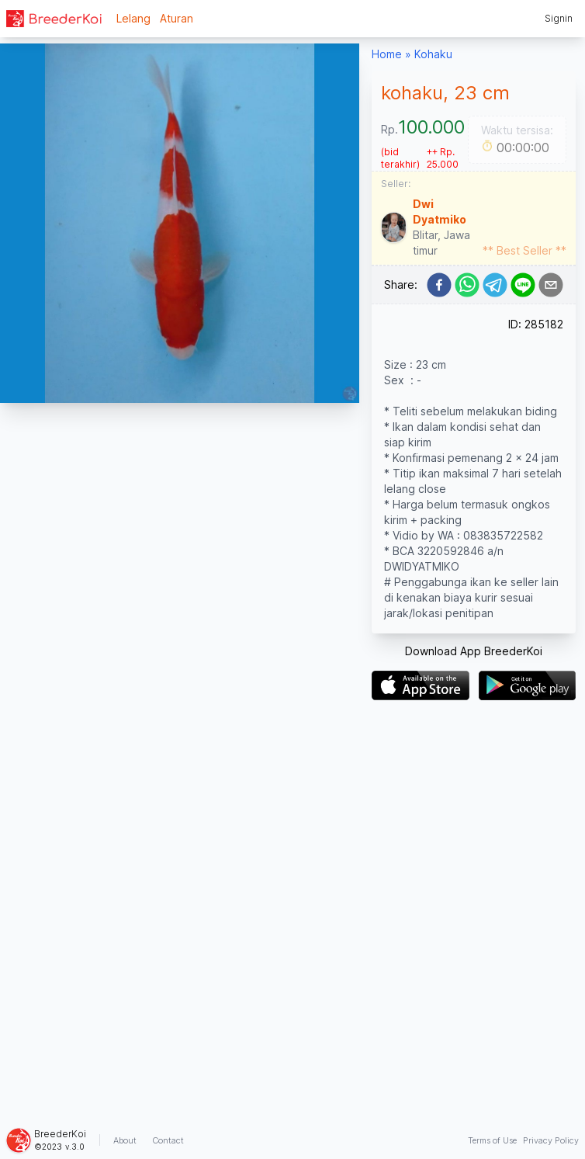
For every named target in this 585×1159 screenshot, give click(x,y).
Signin (559, 18)
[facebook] (439, 284)
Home (387, 54)
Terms (492, 1140)
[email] (550, 284)
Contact (168, 1140)
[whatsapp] (467, 284)
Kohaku (433, 54)
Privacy (551, 1140)
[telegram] (495, 284)
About (125, 1140)
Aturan (176, 18)
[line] (523, 284)
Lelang (133, 18)
